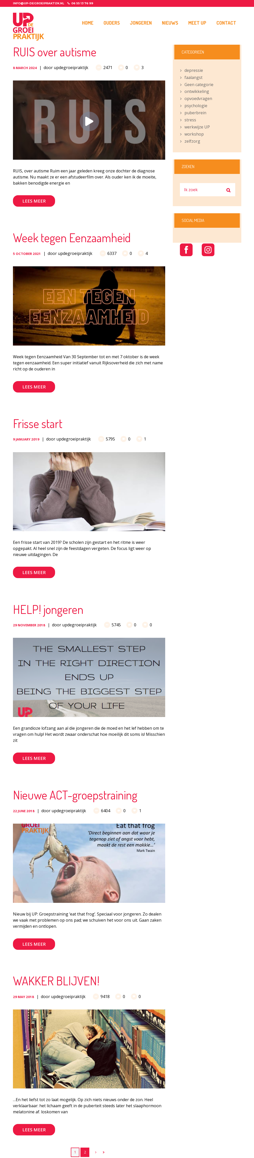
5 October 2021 (27, 253)
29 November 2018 (29, 625)
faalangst (193, 77)
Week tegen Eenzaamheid (72, 237)
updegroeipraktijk (71, 67)
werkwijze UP (197, 127)
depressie (193, 70)
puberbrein (195, 113)
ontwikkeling (196, 91)
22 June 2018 (24, 811)
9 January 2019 (26, 439)
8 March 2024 (25, 68)
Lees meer (34, 201)
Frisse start (37, 423)
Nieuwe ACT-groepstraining (75, 794)
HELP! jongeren (48, 609)
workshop (194, 134)
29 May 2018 (23, 996)
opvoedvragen (198, 98)
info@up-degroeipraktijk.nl (38, 3)
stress (190, 120)
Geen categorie (198, 84)
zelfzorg (192, 141)
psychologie (195, 105)
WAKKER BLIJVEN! (56, 980)
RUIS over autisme (54, 51)
